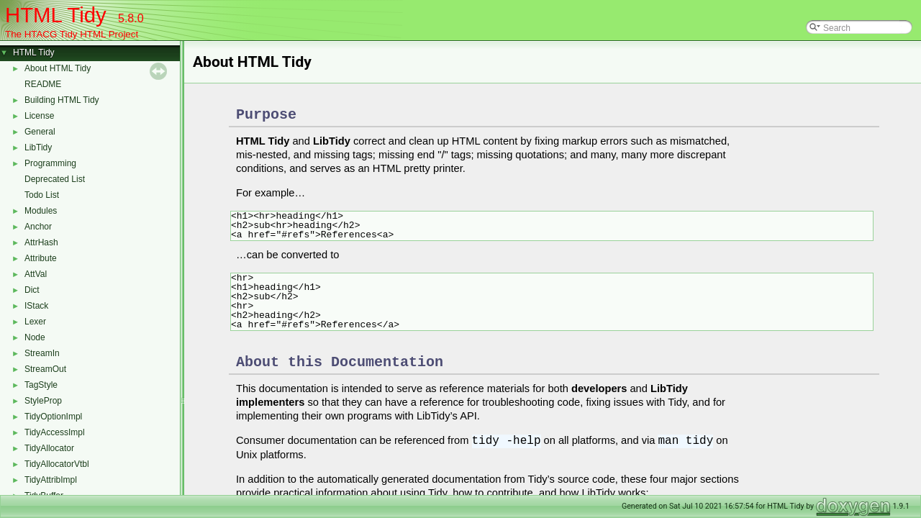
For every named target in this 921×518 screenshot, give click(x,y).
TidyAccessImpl (54, 432)
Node (34, 337)
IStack (36, 306)
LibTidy (38, 147)
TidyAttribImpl (50, 480)
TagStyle (41, 385)
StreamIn (42, 353)
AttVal (35, 274)
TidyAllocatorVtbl (56, 464)
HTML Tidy (34, 52)
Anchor (38, 227)
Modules (40, 211)
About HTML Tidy (57, 68)
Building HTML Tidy (61, 100)
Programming (50, 163)
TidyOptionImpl (53, 417)
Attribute (40, 258)
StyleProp (43, 401)
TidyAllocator (49, 448)
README (42, 84)
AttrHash (41, 242)
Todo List (41, 195)
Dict (32, 290)
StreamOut (45, 369)
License (39, 116)
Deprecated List (54, 179)
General (39, 132)
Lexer (35, 322)
